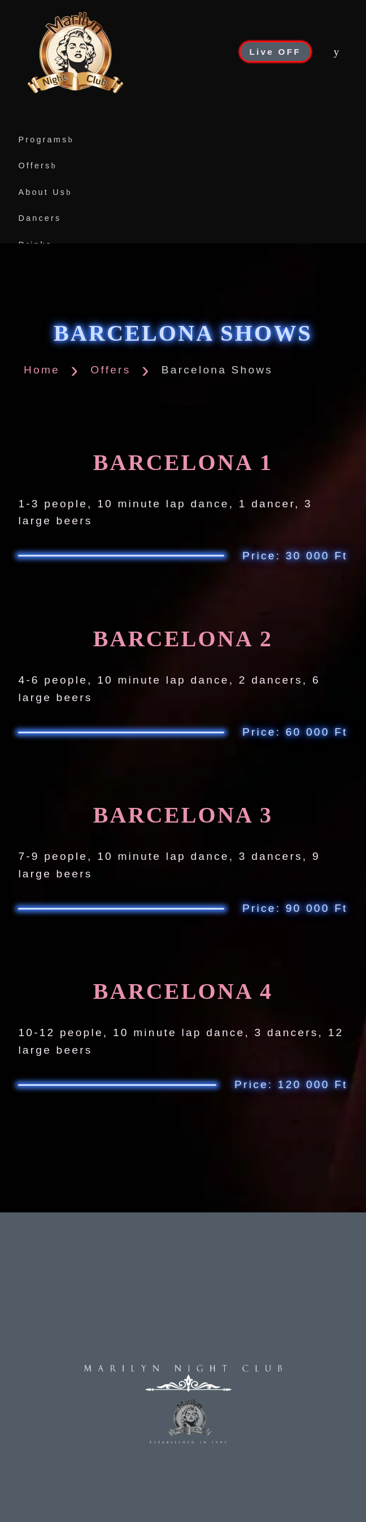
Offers (37, 165)
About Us (45, 192)
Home (42, 370)
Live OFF (275, 51)
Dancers (39, 218)
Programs (45, 139)
